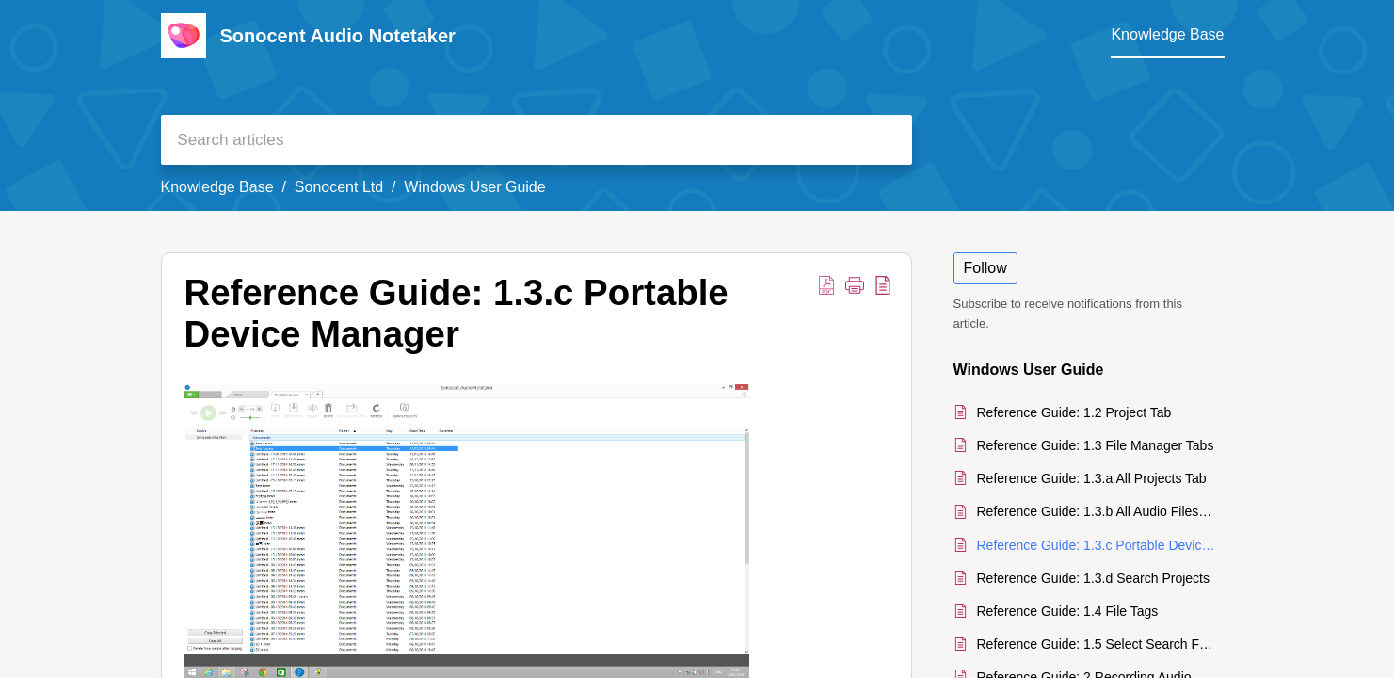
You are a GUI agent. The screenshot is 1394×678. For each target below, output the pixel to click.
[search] (536, 140)
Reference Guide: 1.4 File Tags (1068, 611)
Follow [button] (985, 268)
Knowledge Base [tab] (1167, 34)
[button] (826, 284)
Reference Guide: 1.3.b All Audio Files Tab (1096, 511)
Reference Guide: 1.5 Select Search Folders (1096, 644)
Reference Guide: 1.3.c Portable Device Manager (1096, 545)
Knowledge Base (217, 187)
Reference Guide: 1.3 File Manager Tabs (1095, 445)
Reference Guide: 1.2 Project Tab (1074, 412)
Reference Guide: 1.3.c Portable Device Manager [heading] (456, 313)
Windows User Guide (474, 187)
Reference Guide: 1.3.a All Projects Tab (1092, 478)
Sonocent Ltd (339, 187)
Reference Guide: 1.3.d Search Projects (1093, 578)
